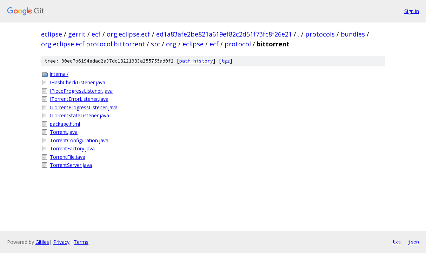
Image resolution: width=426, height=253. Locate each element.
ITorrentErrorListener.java (79, 99)
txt (396, 242)
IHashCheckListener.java (77, 82)
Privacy (61, 242)
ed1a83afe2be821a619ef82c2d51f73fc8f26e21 (224, 34)
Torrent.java (64, 132)
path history (196, 61)
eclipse (51, 34)
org (171, 44)
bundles (353, 34)
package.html (65, 124)
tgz (225, 61)
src (155, 44)
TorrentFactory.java (72, 148)
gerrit (77, 34)
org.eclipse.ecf (128, 34)
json (413, 242)
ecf (96, 34)
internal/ (59, 74)
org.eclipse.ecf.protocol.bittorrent (93, 44)
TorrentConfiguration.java (79, 140)
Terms (81, 242)
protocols (320, 34)
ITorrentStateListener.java (79, 115)
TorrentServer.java (71, 165)
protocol (238, 44)
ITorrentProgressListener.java (84, 107)
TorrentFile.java (67, 157)
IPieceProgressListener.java (81, 90)
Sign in (411, 11)
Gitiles (42, 242)
